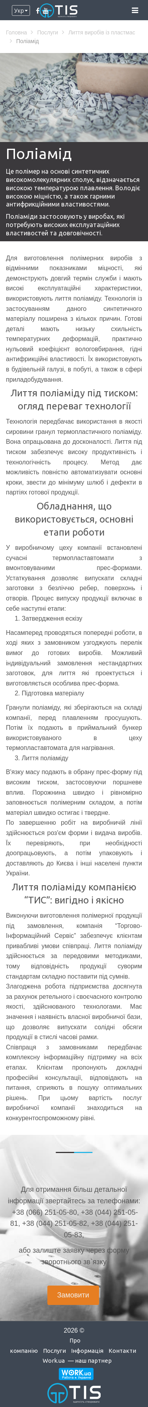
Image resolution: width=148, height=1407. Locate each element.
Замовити (73, 1295)
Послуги (54, 1350)
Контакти (122, 1350)
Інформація (87, 1350)
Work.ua (54, 1360)
